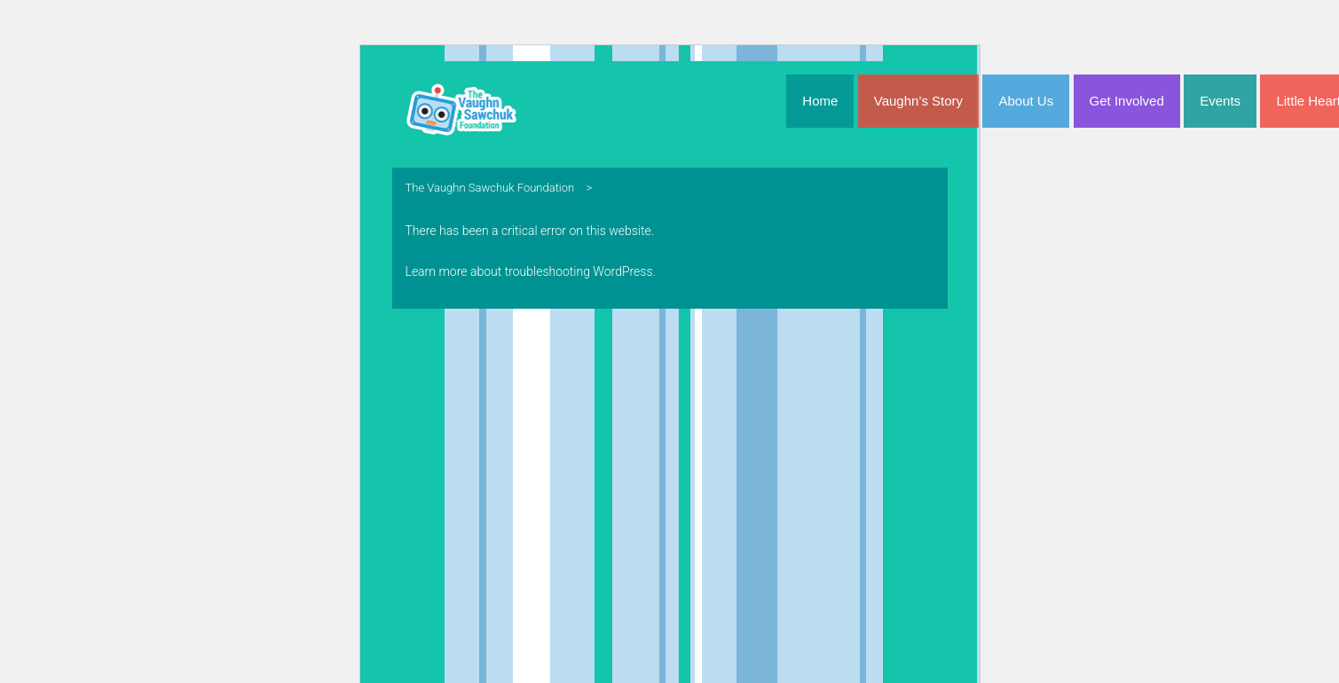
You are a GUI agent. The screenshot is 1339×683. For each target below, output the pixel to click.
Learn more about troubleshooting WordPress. (531, 271)
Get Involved (1127, 100)
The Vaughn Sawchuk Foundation (490, 187)
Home (820, 100)
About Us (1025, 100)
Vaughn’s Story (918, 100)
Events (1220, 100)
